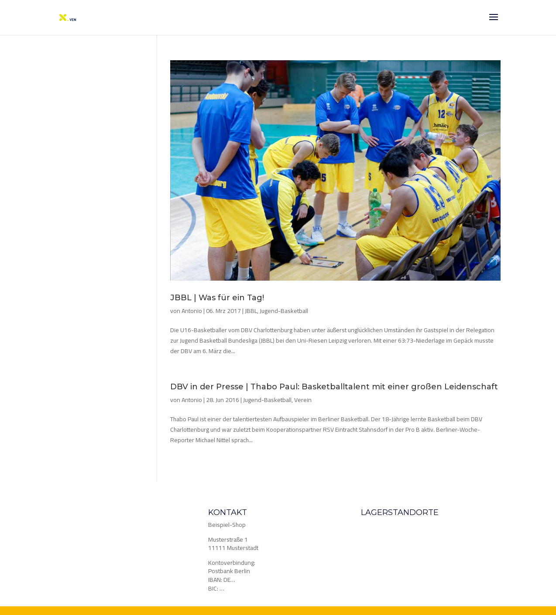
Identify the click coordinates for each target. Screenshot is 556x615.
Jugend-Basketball (284, 310)
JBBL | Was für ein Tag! (217, 297)
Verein (303, 399)
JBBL (251, 310)
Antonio (192, 310)
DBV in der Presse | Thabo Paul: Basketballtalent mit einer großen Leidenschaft (334, 387)
